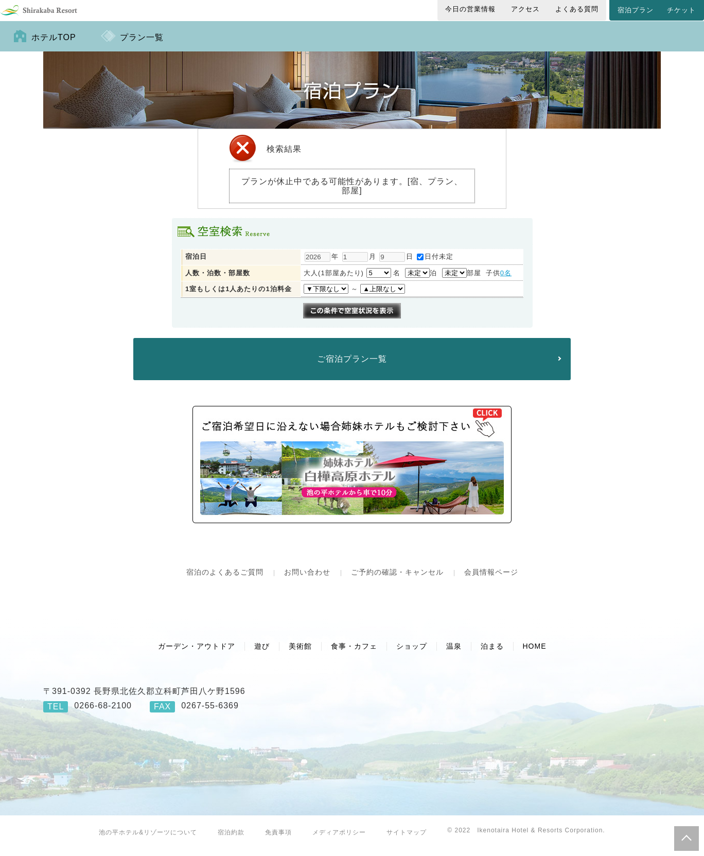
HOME (535, 654)
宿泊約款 (231, 840)
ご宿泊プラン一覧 (352, 367)
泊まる (492, 654)
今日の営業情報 (470, 9)
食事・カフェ (354, 654)
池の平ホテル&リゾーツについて (148, 840)
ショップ (411, 654)
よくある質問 (577, 9)
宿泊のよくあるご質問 (224, 580)
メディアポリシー (339, 840)
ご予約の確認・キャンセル (397, 580)
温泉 (454, 654)
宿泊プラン (636, 10)
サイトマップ (406, 840)
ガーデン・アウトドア (196, 654)
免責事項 (278, 840)
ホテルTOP (53, 45)
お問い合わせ (307, 580)
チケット (681, 10)
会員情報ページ (491, 580)
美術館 (300, 654)
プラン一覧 (142, 45)
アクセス (525, 9)
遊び (262, 654)
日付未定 (435, 265)
